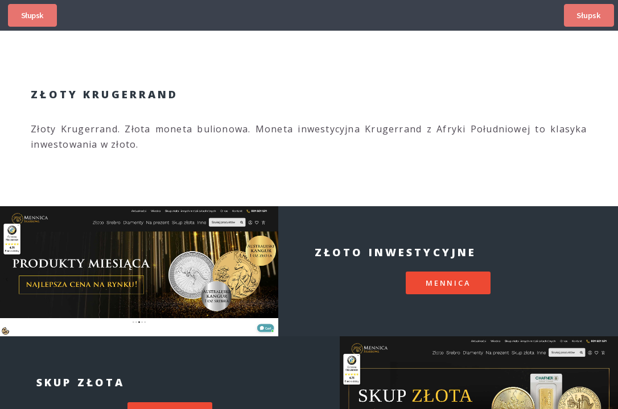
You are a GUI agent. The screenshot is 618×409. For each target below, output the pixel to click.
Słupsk (32, 15)
